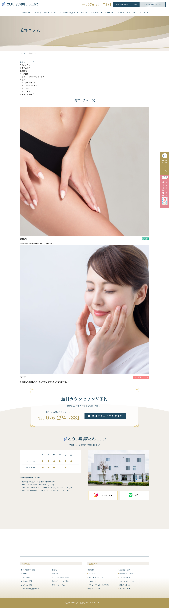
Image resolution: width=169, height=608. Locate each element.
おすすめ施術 (25, 68)
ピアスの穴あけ (124, 577)
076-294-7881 (62, 417)
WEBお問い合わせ (152, 4)
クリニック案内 (140, 12)
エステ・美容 (25, 91)
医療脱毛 (23, 71)
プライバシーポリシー (59, 585)
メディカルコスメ (27, 88)
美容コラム (56, 573)
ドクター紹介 (107, 12)
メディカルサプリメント (29, 85)
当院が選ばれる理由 (31, 12)
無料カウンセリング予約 (126, 4)
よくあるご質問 (123, 12)
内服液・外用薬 (124, 585)
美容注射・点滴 (124, 570)
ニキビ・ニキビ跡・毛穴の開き (32, 77)
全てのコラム (25, 65)
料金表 (84, 12)
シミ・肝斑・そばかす (28, 82)
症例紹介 (94, 12)
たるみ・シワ (25, 80)
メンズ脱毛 (24, 74)
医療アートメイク (94, 589)
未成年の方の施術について (30, 589)
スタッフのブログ (27, 94)
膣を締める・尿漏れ (126, 573)
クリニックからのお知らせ (61, 577)
